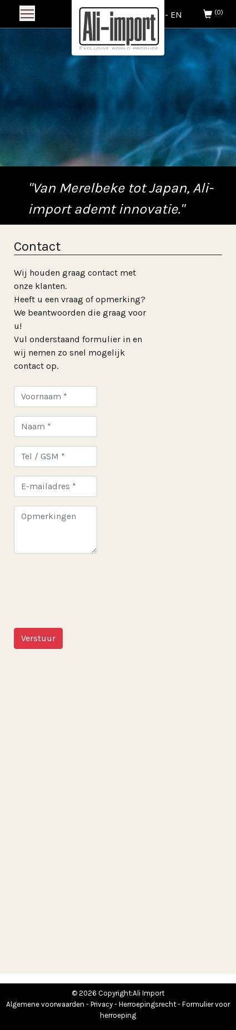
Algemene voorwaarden (45, 1004)
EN (176, 14)
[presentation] (98, 584)
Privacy (102, 1004)
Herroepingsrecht (147, 1004)
